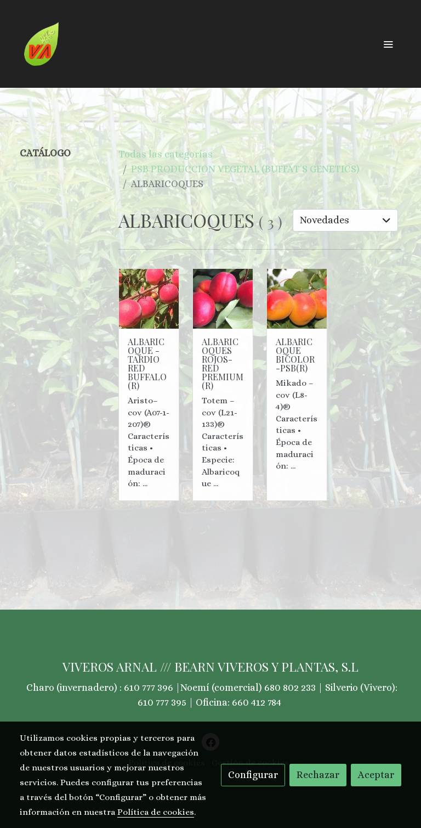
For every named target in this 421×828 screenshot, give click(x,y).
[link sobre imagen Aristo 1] (149, 299)
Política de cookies (155, 812)
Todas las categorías (165, 154)
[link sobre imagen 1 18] (297, 299)
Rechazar (318, 774)
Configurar (253, 774)
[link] (41, 44)
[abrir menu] (388, 43)
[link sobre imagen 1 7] (223, 299)
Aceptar (376, 774)
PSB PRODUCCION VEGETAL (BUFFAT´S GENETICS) (245, 169)
